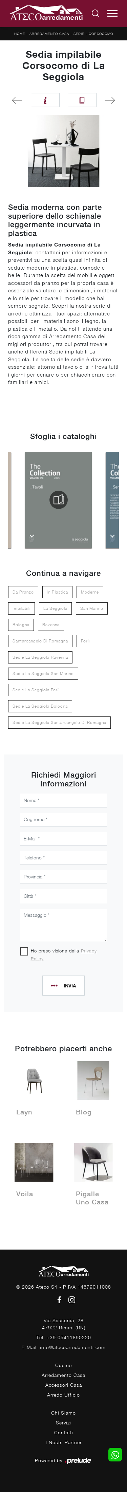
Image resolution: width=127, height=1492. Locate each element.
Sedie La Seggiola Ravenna (40, 657)
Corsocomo (101, 34)
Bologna (21, 624)
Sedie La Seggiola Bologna (40, 706)
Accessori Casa (63, 1385)
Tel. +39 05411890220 (63, 1337)
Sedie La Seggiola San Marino (43, 673)
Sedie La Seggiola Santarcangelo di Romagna (59, 722)
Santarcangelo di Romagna (40, 640)
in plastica (57, 592)
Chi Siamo (63, 1413)
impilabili (21, 608)
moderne (90, 592)
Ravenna (51, 624)
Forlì (85, 640)
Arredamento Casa (49, 34)
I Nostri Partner (64, 1442)
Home (19, 34)
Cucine (63, 1365)
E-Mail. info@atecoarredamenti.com (64, 1347)
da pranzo (23, 592)
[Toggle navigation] (112, 13)
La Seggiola (55, 608)
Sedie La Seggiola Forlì (36, 689)
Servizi (63, 1422)
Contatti (63, 1432)
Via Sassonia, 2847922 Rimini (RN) (63, 1323)
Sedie (78, 34)
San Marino (91, 608)
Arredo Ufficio (63, 1395)
